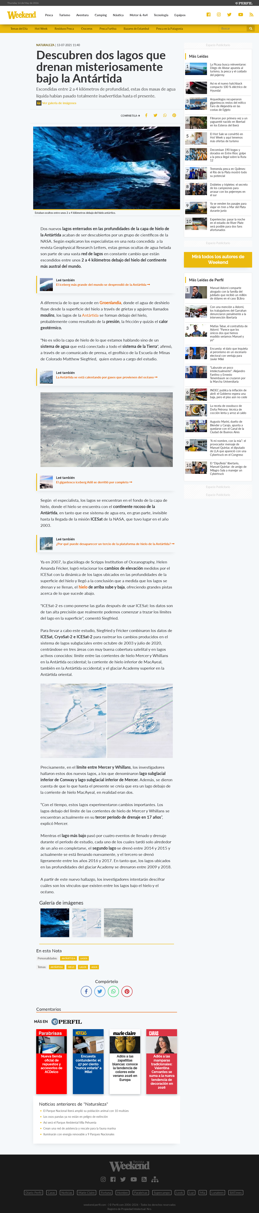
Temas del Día (19, 29)
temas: (42, 967)
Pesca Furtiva (108, 29)
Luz (191, 1193)
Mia (202, 1193)
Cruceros (86, 29)
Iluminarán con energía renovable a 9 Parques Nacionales (78, 1134)
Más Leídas (198, 56)
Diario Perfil (33, 1193)
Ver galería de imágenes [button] (56, 103)
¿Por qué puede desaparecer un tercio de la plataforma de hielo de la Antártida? (113, 544)
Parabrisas (141, 1193)
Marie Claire (87, 1193)
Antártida (91, 315)
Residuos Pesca (64, 29)
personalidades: (47, 958)
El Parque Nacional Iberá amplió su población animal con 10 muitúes (86, 1111)
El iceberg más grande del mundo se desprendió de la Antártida (101, 285)
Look (179, 1193)
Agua (94, 967)
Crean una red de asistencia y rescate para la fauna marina (79, 1128)
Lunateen (217, 1193)
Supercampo (162, 1193)
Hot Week (41, 29)
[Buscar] (233, 29)
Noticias (66, 1193)
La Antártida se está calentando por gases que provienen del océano (105, 377)
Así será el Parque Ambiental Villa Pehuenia (69, 1123)
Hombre (122, 1193)
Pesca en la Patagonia (169, 29)
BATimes (236, 1193)
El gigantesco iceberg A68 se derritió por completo (92, 482)
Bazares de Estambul (136, 29)
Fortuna (106, 1193)
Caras (51, 1193)
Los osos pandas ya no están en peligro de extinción (75, 1117)
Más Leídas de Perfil (206, 280)
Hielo (71, 967)
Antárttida (68, 959)
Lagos (83, 959)
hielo (83, 587)
